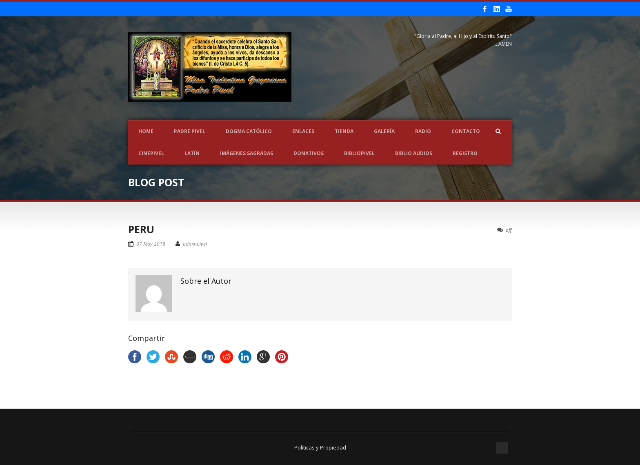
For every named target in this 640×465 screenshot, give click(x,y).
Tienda (344, 131)
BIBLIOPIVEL (359, 153)
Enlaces (303, 131)
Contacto (465, 131)
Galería (384, 131)
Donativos (308, 153)
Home (145, 131)
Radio (423, 131)
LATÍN (192, 153)
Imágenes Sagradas (246, 153)
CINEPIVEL (151, 153)
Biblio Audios (413, 153)
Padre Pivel (189, 131)
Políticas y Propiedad (320, 447)
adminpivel (195, 243)
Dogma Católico (249, 131)
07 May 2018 (150, 243)
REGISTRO (465, 153)
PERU (141, 229)
